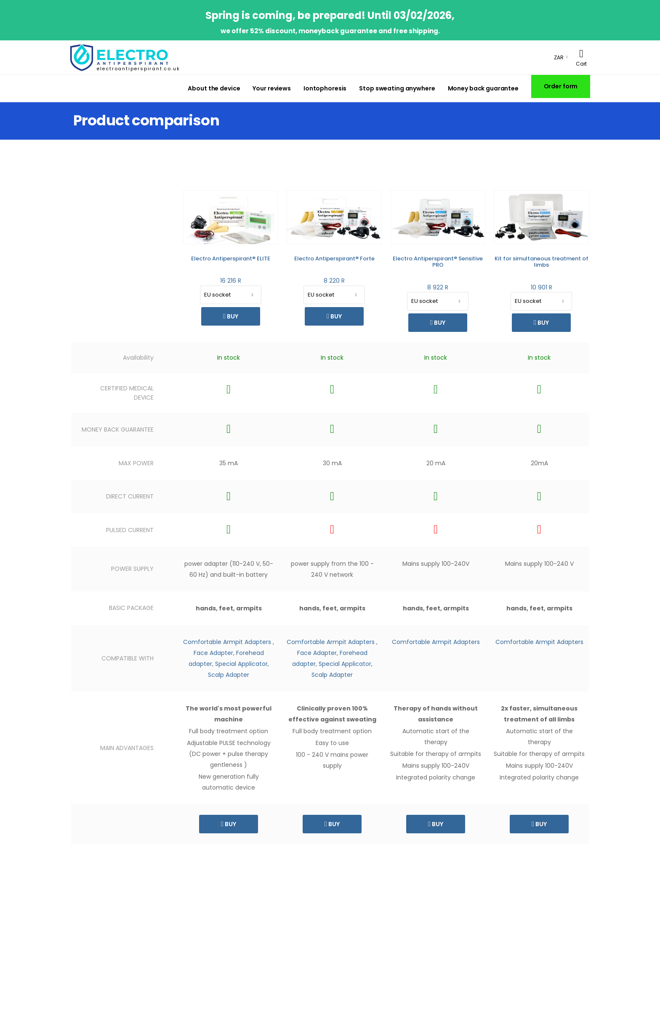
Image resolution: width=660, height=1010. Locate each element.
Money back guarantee (483, 88)
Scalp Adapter (228, 675)
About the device (214, 88)
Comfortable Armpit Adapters (227, 642)
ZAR (559, 57)
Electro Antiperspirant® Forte (334, 258)
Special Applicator (345, 664)
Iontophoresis (324, 88)
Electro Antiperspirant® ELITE (230, 258)
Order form (561, 86)
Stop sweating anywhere (397, 88)
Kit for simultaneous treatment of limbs (541, 261)
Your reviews (272, 88)
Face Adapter (213, 653)
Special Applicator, (242, 664)
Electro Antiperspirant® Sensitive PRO (438, 261)
